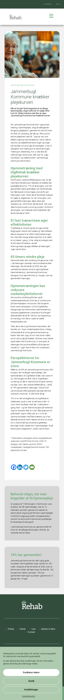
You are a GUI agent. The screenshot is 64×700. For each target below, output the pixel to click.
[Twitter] (26, 467)
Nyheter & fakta (48, 629)
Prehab (11, 629)
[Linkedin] (20, 467)
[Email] (32, 467)
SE (58, 4)
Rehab (23, 629)
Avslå (31, 681)
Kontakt (31, 632)
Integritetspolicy (28, 696)
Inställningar (31, 689)
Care (33, 629)
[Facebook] (13, 467)
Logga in (47, 4)
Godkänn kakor (31, 672)
